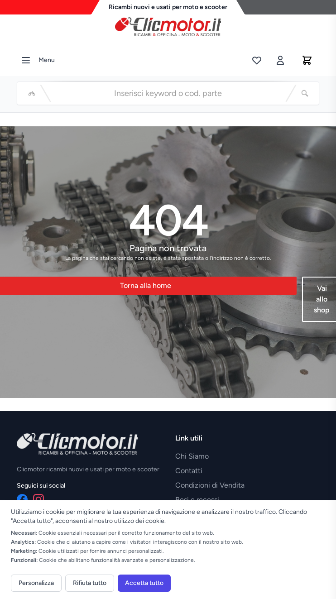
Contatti (188, 470)
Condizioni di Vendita (210, 485)
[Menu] (26, 60)
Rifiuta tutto (89, 583)
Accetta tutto (144, 583)
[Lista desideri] (257, 60)
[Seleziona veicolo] (32, 93)
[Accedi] (280, 60)
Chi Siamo (192, 456)
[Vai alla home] (168, 24)
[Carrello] (307, 60)
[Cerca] (305, 93)
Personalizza (36, 583)
